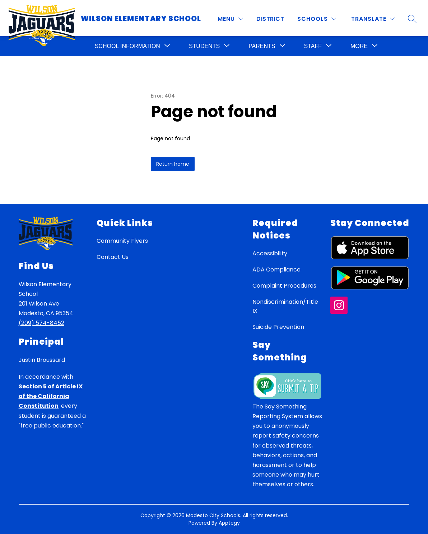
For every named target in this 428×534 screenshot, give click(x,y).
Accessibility (269, 253)
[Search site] (412, 18)
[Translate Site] (372, 18)
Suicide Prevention (278, 327)
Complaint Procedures (284, 286)
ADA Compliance (276, 269)
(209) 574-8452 (41, 323)
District (270, 19)
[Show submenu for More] (359, 46)
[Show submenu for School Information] (127, 46)
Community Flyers (122, 241)
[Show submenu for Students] (204, 46)
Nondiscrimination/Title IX (285, 306)
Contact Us (113, 257)
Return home (172, 163)
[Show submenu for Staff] (313, 46)
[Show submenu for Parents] (261, 46)
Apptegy (229, 522)
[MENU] (230, 18)
